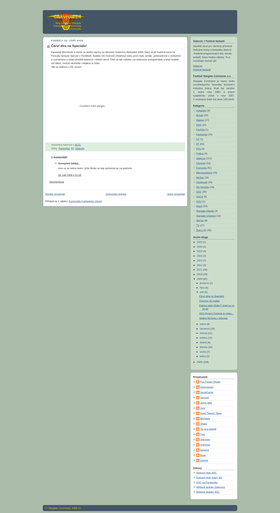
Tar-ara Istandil (208, 429)
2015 (200, 251)
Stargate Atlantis (205, 211)
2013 (200, 260)
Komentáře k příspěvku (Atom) (85, 201)
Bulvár (199, 115)
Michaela (205, 418)
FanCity (200, 129)
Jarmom (204, 397)
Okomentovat (56, 182)
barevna (204, 450)
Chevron (201, 163)
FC (198, 139)
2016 (200, 246)
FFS (198, 149)
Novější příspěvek (55, 194)
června (204, 333)
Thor (202, 434)
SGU (198, 201)
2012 (200, 265)
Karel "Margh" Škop (210, 413)
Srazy (199, 206)
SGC (198, 191)
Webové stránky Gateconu (210, 487)
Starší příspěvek (176, 194)
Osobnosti (201, 182)
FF (72, 148)
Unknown (205, 439)
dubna (203, 342)
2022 (200, 242)
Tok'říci (200, 220)
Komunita (201, 168)
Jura (202, 408)
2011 (200, 269)
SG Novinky (202, 187)
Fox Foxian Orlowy (210, 382)
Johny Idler (206, 403)
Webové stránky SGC (208, 492)
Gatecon (79, 148)
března (204, 347)
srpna (203, 324)
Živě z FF (201, 230)
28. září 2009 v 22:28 (69, 175)
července (205, 328)
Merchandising (204, 172)
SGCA (199, 196)
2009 (200, 279)
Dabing (200, 120)
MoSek (200, 177)
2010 (200, 274)
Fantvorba (64, 148)
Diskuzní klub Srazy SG (209, 477)
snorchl (204, 460)
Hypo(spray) (207, 387)
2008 (200, 362)
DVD (198, 125)
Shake (203, 424)
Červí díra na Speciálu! (211, 296)
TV (197, 225)
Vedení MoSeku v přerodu (213, 318)
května (204, 337)
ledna (203, 356)
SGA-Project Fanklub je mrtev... (216, 313)
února (203, 351)
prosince (205, 283)
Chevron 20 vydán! (209, 301)
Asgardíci (201, 110)
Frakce (200, 153)
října (202, 287)
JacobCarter (207, 392)
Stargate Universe (206, 216)
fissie (203, 455)
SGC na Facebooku (207, 482)
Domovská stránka (116, 194)
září (202, 292)
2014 (200, 256)
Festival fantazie (202, 69)
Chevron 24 (67, 16)
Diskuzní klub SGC (206, 472)
